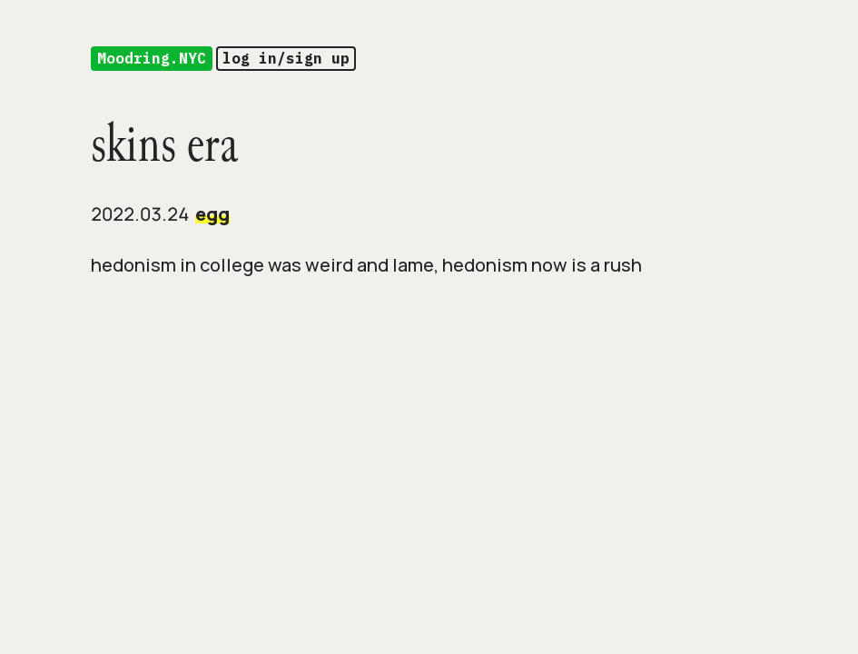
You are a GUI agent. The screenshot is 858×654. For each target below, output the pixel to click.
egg (212, 214)
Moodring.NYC (151, 58)
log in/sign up (286, 58)
